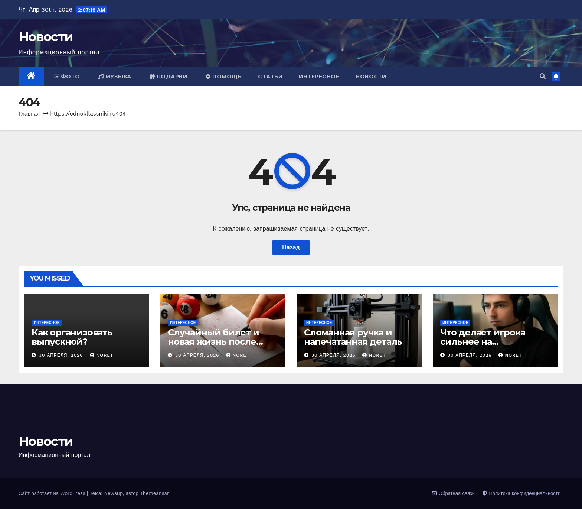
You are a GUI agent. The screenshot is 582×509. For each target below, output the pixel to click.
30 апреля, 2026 (62, 355)
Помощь (223, 76)
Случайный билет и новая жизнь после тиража (213, 341)
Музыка (114, 76)
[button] (543, 76)
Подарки (168, 76)
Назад (291, 247)
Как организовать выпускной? (72, 337)
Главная (29, 113)
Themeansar (154, 493)
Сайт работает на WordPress (53, 493)
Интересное (319, 76)
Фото (67, 76)
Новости (46, 37)
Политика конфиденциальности (521, 493)
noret (101, 355)
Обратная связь (453, 493)
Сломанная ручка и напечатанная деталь (353, 337)
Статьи (270, 76)
